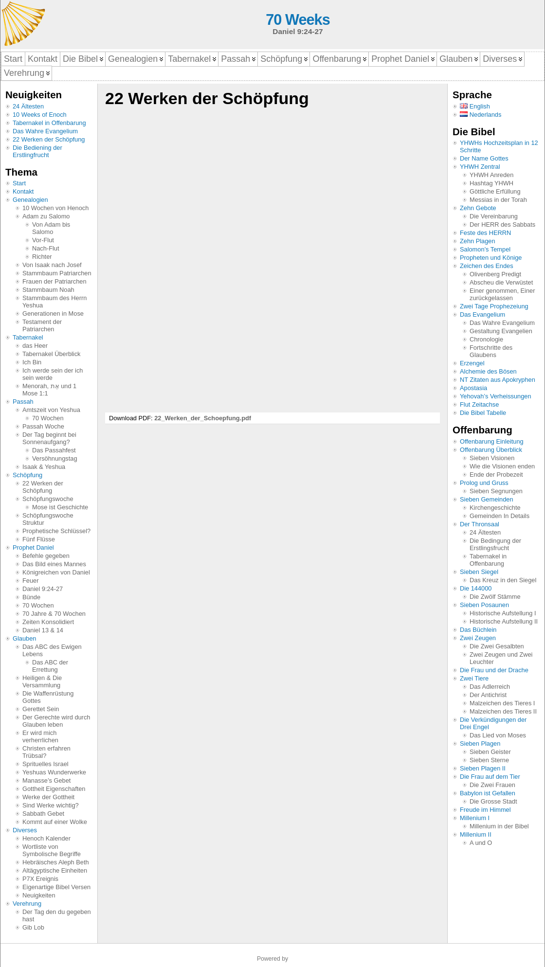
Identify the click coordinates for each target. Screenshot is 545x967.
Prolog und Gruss (484, 482)
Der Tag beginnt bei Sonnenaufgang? (49, 438)
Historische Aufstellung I (503, 613)
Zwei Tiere (474, 678)
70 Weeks (297, 19)
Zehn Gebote (478, 208)
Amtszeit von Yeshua (51, 409)
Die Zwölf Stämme (495, 596)
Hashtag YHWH (491, 183)
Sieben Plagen (480, 743)
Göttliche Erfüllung (495, 191)
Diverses (25, 830)
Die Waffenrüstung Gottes (47, 697)
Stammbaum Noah (48, 289)
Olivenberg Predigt (495, 274)
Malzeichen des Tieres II (503, 711)
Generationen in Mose (53, 313)
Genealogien (30, 199)
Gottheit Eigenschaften (53, 788)
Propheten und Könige (491, 257)
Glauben (24, 638)
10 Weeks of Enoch (40, 114)
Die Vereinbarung (494, 216)
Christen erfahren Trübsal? (46, 752)
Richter (42, 256)
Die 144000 (475, 588)
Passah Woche (43, 426)
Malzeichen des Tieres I (502, 703)
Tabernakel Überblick (51, 354)
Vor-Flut (43, 240)
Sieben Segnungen (496, 491)
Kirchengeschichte (495, 507)
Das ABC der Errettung (50, 666)
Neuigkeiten (38, 895)
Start (19, 183)
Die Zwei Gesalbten (497, 646)
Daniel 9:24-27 (42, 588)
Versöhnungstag (54, 458)
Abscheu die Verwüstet (501, 282)
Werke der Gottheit (48, 797)
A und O (481, 842)
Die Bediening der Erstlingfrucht (37, 151)
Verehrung (27, 903)
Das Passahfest (54, 450)
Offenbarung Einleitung (492, 441)
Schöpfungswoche (47, 498)
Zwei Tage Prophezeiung (494, 306)
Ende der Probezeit (496, 474)
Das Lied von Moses (498, 735)
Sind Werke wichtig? (50, 805)
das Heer (35, 345)
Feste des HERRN (485, 232)
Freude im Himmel (485, 809)
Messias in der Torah (498, 199)
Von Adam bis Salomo (51, 228)
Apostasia (473, 388)
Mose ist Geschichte (60, 507)
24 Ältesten (28, 106)
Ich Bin (31, 362)
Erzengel (472, 363)
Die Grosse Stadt (493, 801)
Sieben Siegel (479, 571)
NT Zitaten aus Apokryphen (497, 379)
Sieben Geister (490, 751)
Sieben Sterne (489, 760)
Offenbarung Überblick (491, 449)
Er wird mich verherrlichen (40, 736)
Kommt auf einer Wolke (54, 821)
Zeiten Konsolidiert (48, 622)
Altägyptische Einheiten (54, 870)
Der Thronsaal (479, 524)
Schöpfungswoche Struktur (47, 519)
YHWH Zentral (480, 166)
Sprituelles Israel (45, 764)
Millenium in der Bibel (499, 826)
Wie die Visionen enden (502, 466)
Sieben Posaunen (484, 605)
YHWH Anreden (491, 175)
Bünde (31, 597)
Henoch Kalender (46, 838)
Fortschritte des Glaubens (491, 351)
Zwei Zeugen (478, 638)
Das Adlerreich (490, 686)
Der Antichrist (488, 694)
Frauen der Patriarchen (54, 281)
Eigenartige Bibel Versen (56, 887)
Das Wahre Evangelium (45, 131)
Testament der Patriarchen (42, 325)
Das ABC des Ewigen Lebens (52, 650)
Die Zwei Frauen (492, 784)
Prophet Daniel (33, 547)
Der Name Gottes (484, 158)
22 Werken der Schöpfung (49, 139)
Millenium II (475, 834)
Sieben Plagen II (483, 768)
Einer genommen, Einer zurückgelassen (502, 294)
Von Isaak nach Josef (52, 265)
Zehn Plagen (477, 241)
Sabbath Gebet (43, 813)
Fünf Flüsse (38, 539)
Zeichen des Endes (486, 265)
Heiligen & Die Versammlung (42, 681)
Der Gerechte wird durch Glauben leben (56, 721)
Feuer (30, 580)
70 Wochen (48, 418)
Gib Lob (33, 927)
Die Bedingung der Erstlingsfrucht (495, 544)
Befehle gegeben (46, 555)
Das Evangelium (482, 314)
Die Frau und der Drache (494, 670)
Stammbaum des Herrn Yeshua (54, 301)
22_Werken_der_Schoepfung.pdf (202, 418)
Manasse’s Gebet (46, 780)
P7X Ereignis (40, 878)
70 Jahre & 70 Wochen (54, 613)
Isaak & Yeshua (43, 466)
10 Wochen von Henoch (55, 208)
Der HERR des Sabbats (502, 224)
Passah (23, 401)
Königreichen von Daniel (56, 572)
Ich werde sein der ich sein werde (52, 374)
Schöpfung (27, 475)
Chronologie (486, 339)
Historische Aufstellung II (504, 621)
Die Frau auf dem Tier (490, 776)
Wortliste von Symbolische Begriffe (51, 850)
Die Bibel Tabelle (483, 412)
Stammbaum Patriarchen (56, 273)
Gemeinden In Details (499, 515)
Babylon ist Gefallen (487, 793)
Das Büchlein (478, 629)
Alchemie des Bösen (488, 371)
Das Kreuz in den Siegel (503, 580)
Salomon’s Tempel (485, 249)
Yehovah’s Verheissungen (495, 396)
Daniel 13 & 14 (42, 630)
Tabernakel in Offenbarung (49, 122)
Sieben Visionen (492, 458)
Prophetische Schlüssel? (56, 531)
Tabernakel (28, 337)
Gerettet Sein (40, 709)
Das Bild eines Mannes (54, 564)
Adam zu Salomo (46, 216)
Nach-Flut (45, 248)
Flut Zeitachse (479, 404)
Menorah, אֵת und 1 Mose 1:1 (49, 389)
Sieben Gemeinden (486, 499)
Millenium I (475, 818)
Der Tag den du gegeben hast (56, 915)
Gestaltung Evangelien (501, 331)
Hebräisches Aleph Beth (55, 862)
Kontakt (23, 191)
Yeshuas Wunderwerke (54, 772)
